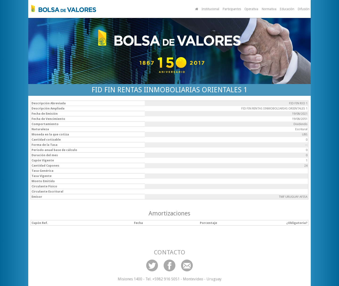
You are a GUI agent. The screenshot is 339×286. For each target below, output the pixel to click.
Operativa (251, 9)
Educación (287, 9)
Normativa (269, 9)
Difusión (304, 9)
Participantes (231, 9)
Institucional (210, 9)
